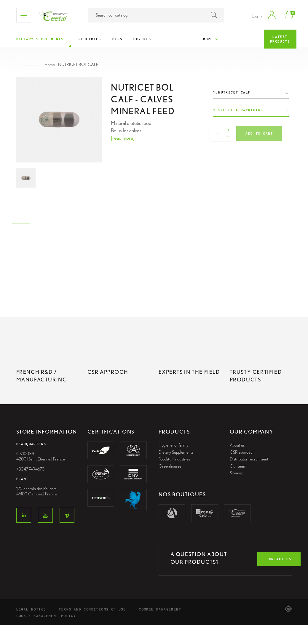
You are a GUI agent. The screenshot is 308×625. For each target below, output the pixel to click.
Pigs (117, 39)
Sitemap (236, 473)
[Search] (156, 15)
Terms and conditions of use (92, 609)
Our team (238, 466)
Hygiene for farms (173, 445)
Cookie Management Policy (46, 616)
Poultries (90, 39)
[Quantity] (218, 133)
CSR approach (242, 452)
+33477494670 (30, 469)
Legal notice (31, 609)
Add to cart (259, 133)
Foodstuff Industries (174, 459)
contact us (278, 559)
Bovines (142, 39)
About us (237, 445)
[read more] (123, 138)
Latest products (280, 39)
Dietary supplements (40, 39)
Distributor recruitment (249, 459)
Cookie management (160, 609)
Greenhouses (170, 466)
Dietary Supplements (176, 452)
